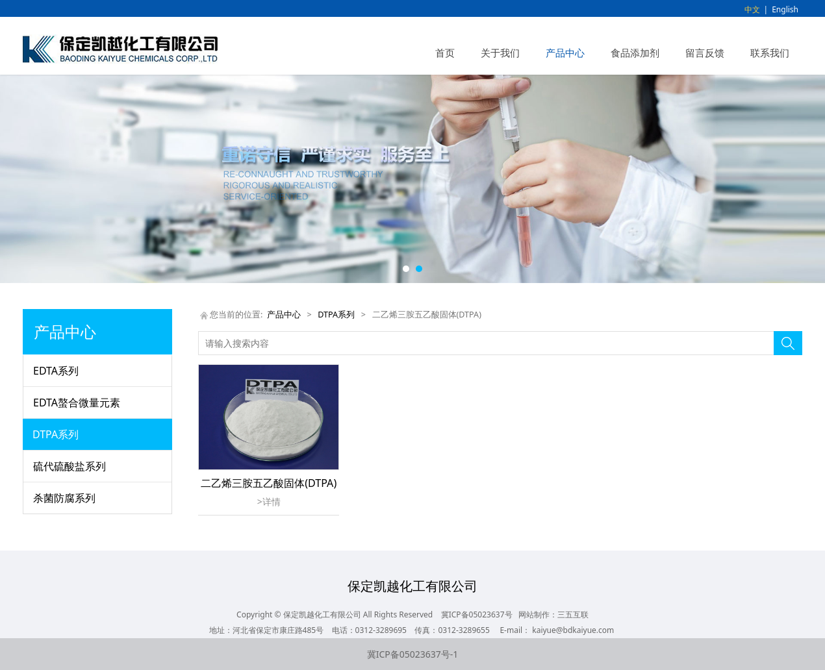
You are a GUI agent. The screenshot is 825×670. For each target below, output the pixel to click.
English (785, 9)
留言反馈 (704, 52)
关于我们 (500, 52)
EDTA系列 (56, 371)
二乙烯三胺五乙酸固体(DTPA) (268, 483)
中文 (752, 9)
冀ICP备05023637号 (477, 614)
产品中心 (565, 52)
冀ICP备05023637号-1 (413, 654)
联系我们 (769, 52)
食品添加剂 (635, 52)
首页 (445, 52)
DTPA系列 (55, 434)
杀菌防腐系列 (64, 498)
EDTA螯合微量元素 (76, 402)
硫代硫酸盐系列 (69, 466)
